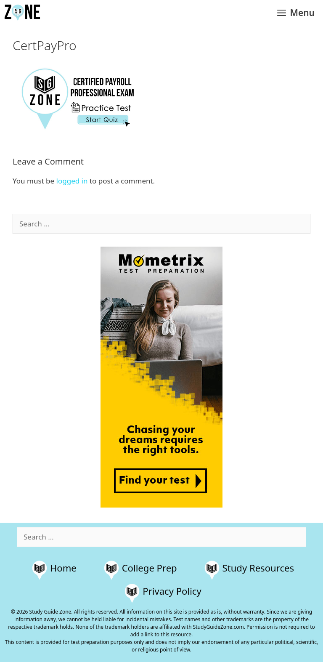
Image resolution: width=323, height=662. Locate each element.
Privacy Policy (172, 591)
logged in (72, 181)
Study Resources (258, 567)
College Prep (149, 567)
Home (63, 567)
